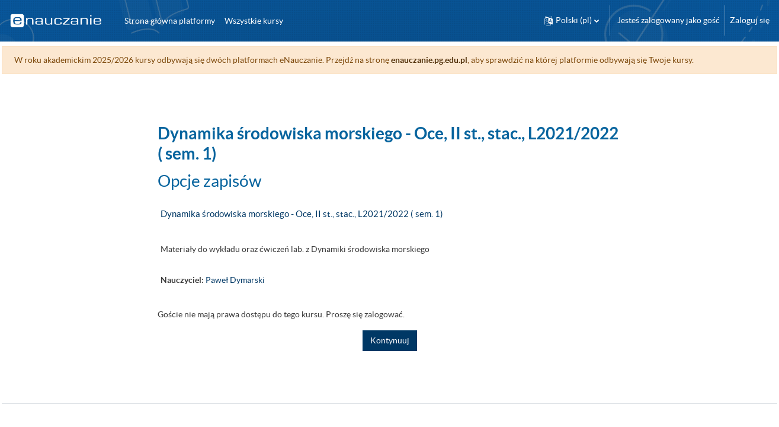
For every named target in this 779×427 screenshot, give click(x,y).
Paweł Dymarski (235, 280)
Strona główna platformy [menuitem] (169, 21)
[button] (571, 20)
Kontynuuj (389, 340)
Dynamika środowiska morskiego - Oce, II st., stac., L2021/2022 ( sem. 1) (302, 214)
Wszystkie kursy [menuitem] (254, 21)
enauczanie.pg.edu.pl (456, 60)
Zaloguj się (750, 20)
